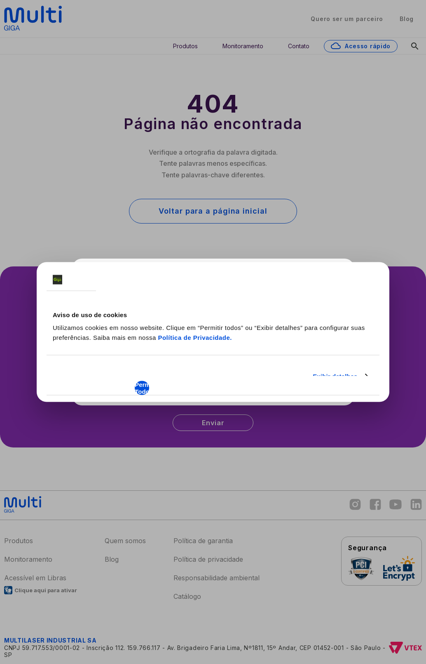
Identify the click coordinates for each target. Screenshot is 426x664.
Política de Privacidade (194, 337)
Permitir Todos (142, 388)
